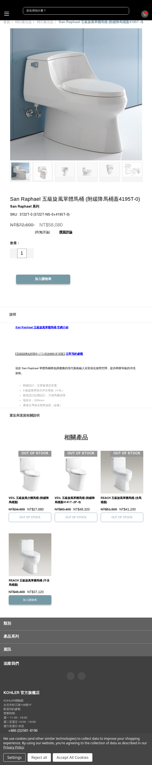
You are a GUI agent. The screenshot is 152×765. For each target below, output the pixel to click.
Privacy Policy (13, 747)
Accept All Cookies (73, 757)
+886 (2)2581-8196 (22, 731)
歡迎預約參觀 (12, 709)
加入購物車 (30, 600)
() (144, 15)
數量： (15, 243)
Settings (14, 757)
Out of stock (30, 517)
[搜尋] (124, 10)
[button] (76, 315)
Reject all (39, 757)
